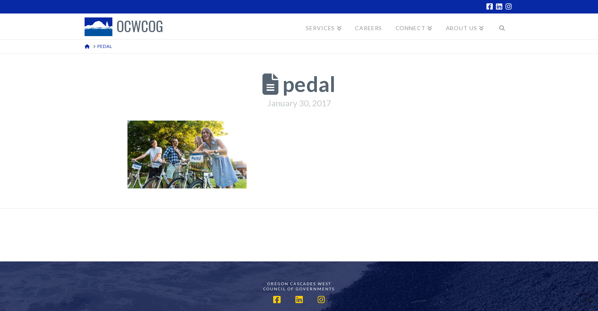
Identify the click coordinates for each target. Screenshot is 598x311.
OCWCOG (139, 26)
